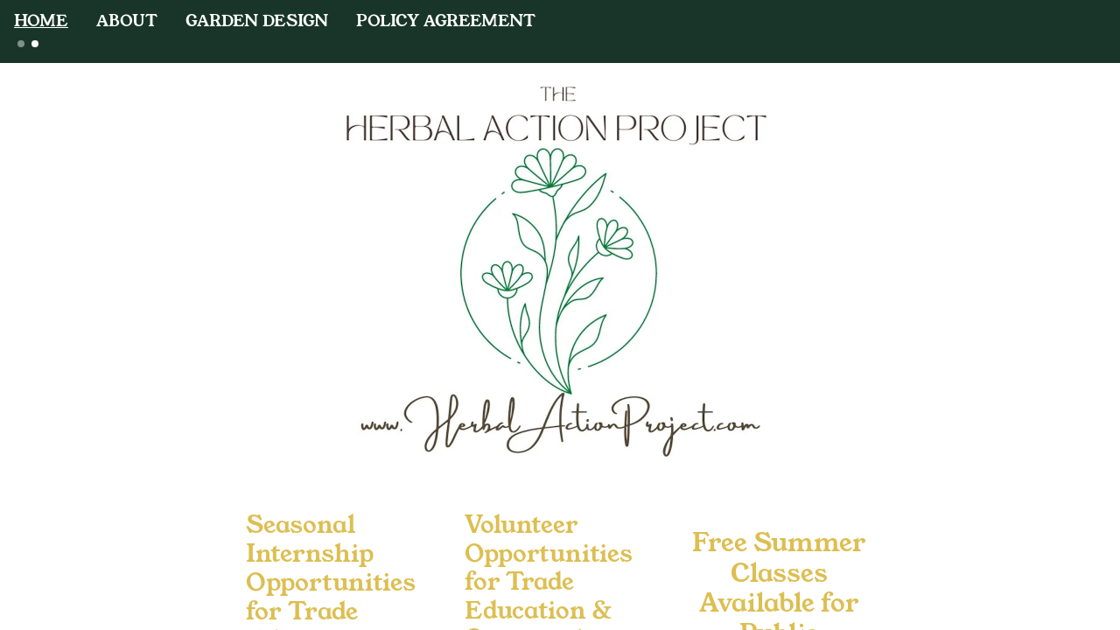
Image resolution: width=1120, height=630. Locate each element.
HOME (41, 20)
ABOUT (127, 20)
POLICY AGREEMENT (446, 20)
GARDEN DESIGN (257, 20)
